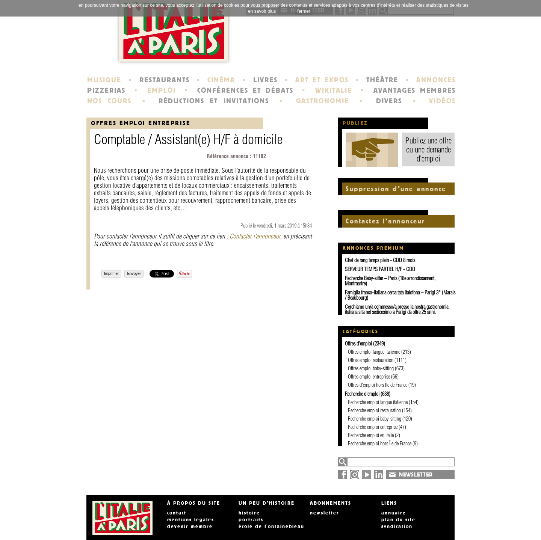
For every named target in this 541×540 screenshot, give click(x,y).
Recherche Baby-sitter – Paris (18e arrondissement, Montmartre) (390, 281)
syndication (397, 526)
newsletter (324, 513)
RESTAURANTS (164, 80)
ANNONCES (436, 80)
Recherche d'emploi (362, 394)
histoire (249, 513)
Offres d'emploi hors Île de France (377, 385)
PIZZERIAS (106, 90)
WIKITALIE (333, 90)
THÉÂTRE (382, 80)
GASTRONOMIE (322, 101)
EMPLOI (161, 90)
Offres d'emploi (358, 343)
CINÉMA (221, 80)
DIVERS (389, 101)
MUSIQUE (104, 80)
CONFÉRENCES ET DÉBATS (245, 90)
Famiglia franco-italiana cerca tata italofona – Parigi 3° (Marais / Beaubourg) (400, 295)
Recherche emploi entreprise (372, 427)
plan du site (398, 519)
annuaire (393, 513)
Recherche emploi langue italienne (378, 402)
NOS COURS (109, 101)
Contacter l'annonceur (255, 236)
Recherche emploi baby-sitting (374, 418)
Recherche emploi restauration (374, 410)
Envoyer (134, 274)
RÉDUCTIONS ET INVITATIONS (214, 101)
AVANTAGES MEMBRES (414, 90)
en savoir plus (262, 11)
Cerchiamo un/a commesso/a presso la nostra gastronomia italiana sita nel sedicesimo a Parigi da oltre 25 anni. (396, 309)
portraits (251, 519)
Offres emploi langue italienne (374, 351)
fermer (303, 11)
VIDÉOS (442, 101)
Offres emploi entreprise (140, 123)
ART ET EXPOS (321, 80)
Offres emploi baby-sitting (371, 368)
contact (176, 513)
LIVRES (265, 80)
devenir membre (190, 526)
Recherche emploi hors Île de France (379, 443)
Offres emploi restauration (370, 360)
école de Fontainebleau (271, 526)
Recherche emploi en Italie (371, 435)
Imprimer (111, 274)
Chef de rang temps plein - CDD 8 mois (380, 260)
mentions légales (190, 519)
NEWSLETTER (416, 475)
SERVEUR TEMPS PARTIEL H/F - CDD (380, 269)
